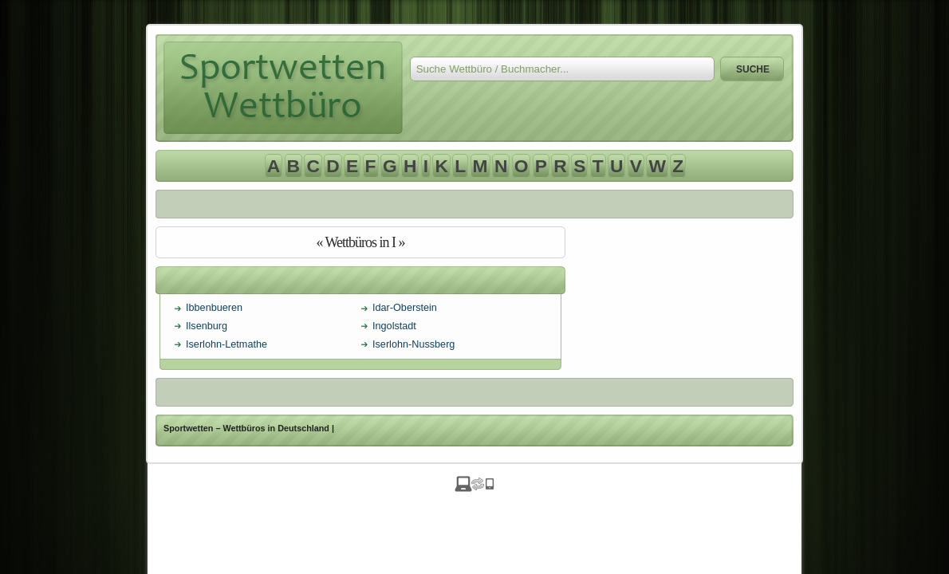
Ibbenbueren (214, 307)
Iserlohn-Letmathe (226, 344)
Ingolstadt (394, 326)
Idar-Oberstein (404, 307)
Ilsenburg (206, 326)
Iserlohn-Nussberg (413, 344)
